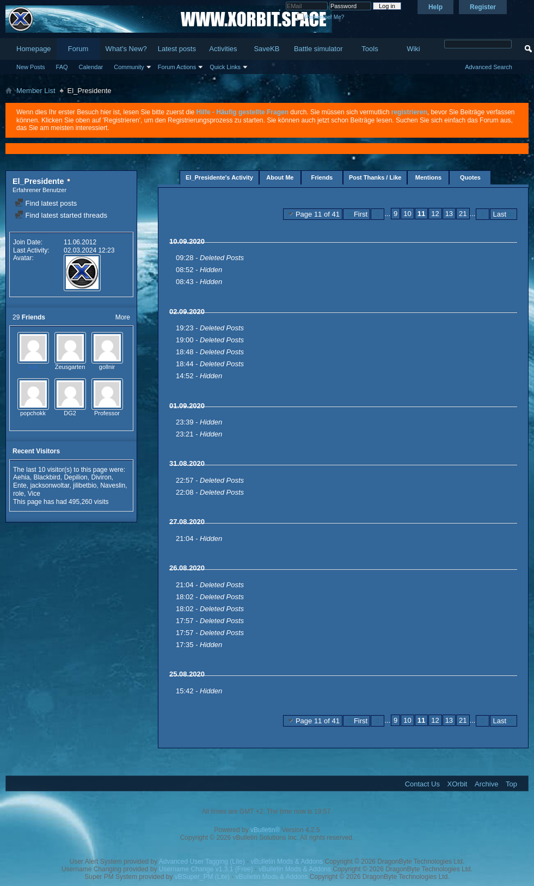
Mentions (428, 177)
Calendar (91, 67)
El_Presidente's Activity (219, 177)
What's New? (126, 49)
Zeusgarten (70, 367)
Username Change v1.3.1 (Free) (206, 869)
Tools (369, 49)
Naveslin (112, 485)
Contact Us (422, 784)
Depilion (75, 477)
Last (503, 214)
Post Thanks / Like (375, 177)
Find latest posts (46, 203)
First (356, 214)
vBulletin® (265, 830)
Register (483, 7)
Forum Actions (177, 67)
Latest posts (177, 49)
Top (511, 784)
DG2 (70, 413)
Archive (486, 784)
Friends (322, 177)
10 (407, 214)
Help (435, 7)
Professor (107, 413)
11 (421, 214)
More (122, 317)
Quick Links (225, 67)
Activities (223, 49)
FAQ (62, 67)
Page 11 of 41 (313, 213)
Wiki (413, 49)
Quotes (470, 177)
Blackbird (46, 477)
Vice (34, 493)
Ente (20, 485)
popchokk (33, 413)
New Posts (30, 67)
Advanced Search (488, 67)
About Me (279, 177)
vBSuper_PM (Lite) (202, 877)
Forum (78, 49)
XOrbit (457, 784)
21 (463, 214)
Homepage (33, 49)
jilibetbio (84, 485)
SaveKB (266, 49)
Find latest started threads (61, 215)
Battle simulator (318, 49)
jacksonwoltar (49, 485)
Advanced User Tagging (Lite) (202, 861)
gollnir (107, 367)
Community (129, 67)
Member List (36, 91)
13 (449, 214)
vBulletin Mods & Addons (286, 861)
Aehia (21, 477)
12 (435, 214)
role (18, 493)
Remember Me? (320, 17)
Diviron (101, 477)
